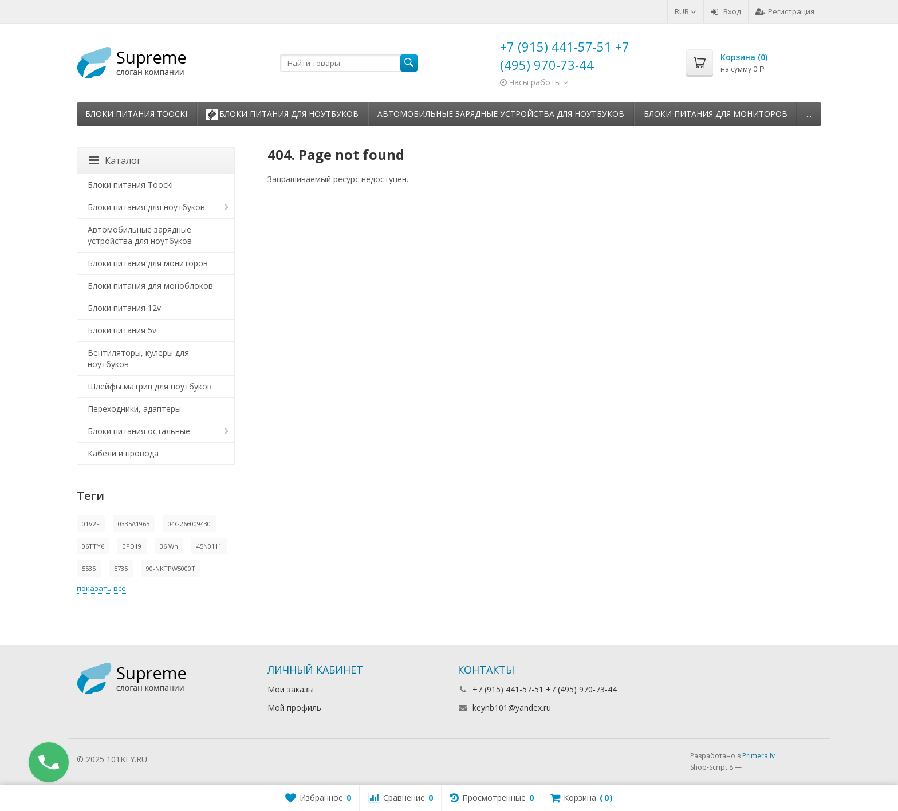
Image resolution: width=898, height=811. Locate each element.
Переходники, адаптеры (134, 408)
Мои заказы (290, 689)
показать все (101, 588)
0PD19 (132, 546)
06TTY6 (93, 546)
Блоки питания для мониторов (715, 113)
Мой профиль (294, 707)
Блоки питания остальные (139, 431)
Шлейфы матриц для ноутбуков (150, 386)
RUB (685, 11)
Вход (726, 11)
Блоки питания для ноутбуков (282, 114)
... (809, 113)
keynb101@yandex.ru (511, 707)
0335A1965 (133, 523)
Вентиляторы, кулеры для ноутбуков (138, 358)
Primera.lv (758, 756)
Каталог (115, 160)
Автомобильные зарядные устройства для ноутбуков (500, 113)
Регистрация (784, 11)
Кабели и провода (123, 453)
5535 (89, 568)
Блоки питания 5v (122, 330)
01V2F (91, 523)
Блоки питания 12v (124, 307)
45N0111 (209, 546)
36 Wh (169, 546)
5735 (121, 568)
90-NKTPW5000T (170, 568)
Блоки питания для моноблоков (150, 285)
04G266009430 (189, 523)
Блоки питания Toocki (136, 113)
